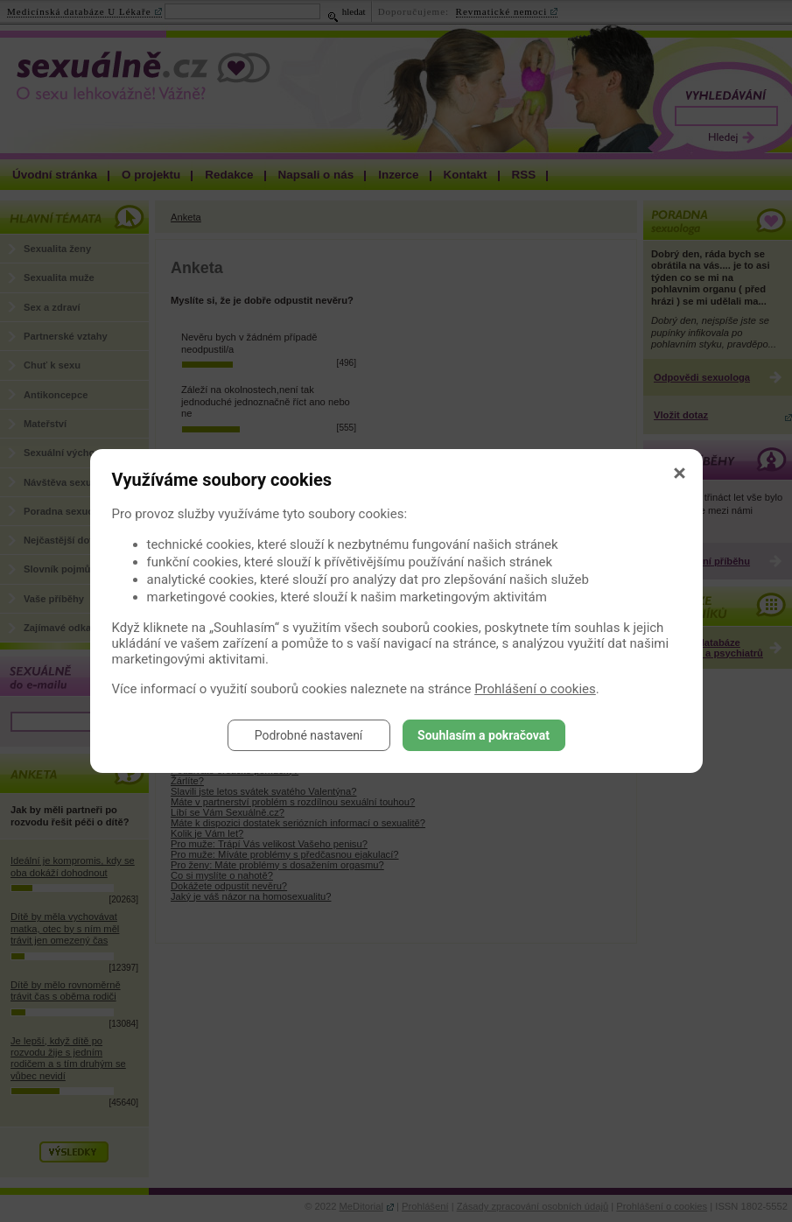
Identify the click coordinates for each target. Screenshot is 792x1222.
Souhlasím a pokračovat (483, 735)
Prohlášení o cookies (535, 689)
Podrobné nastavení (309, 735)
